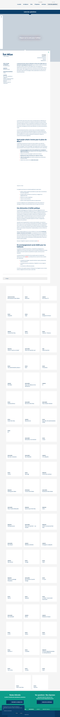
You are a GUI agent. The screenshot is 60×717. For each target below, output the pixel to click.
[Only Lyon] (57, 713)
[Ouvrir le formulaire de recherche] (57, 2)
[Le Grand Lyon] (44, 713)
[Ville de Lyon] (52, 713)
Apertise (26, 256)
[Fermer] (48, 52)
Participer (44, 4)
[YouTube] (50, 2)
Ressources (31, 709)
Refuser (17, 713)
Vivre (31, 4)
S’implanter (37, 4)
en (52, 2)
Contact (38, 709)
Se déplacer (25, 4)
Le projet (19, 4)
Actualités (40, 2)
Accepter (21, 713)
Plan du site (27, 714)
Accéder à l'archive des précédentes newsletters (15, 697)
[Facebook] (45, 2)
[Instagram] (48, 2)
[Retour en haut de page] (45, 278)
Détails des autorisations (7, 710)
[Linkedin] (46, 2)
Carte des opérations (52, 4)
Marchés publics (46, 709)
